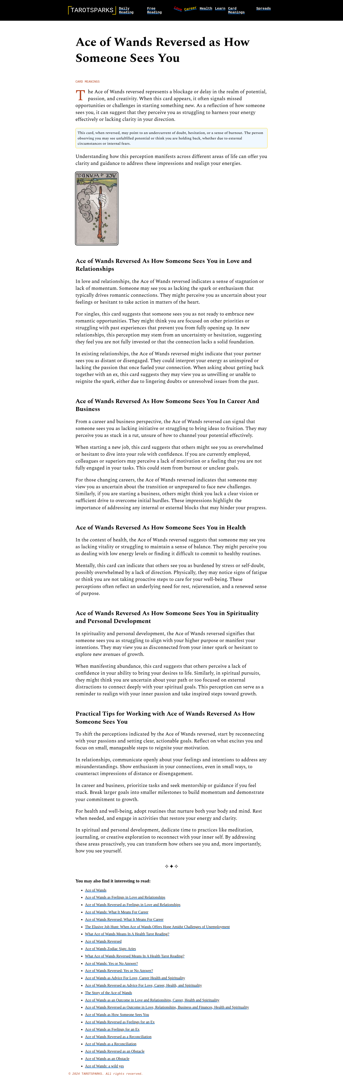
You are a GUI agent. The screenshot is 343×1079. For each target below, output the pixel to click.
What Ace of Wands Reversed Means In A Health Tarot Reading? (134, 959)
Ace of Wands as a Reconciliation (110, 1046)
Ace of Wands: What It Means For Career (116, 915)
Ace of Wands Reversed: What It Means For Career (124, 922)
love (178, 9)
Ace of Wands (95, 893)
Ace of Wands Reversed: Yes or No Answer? (119, 973)
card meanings (236, 11)
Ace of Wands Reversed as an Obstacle (115, 1054)
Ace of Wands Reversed (103, 944)
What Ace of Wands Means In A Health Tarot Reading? (127, 937)
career (190, 8)
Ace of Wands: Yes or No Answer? (111, 966)
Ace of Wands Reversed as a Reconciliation (118, 1039)
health (206, 9)
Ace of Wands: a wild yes (104, 1069)
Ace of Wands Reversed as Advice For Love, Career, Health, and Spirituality (143, 988)
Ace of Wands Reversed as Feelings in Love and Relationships (133, 907)
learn (220, 9)
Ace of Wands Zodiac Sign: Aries (110, 951)
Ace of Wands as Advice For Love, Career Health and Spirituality (135, 981)
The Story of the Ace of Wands (108, 995)
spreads (263, 9)
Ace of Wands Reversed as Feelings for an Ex (120, 1025)
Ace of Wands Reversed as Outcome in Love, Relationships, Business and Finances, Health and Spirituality (167, 1010)
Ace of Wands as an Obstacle (107, 1061)
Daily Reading (126, 11)
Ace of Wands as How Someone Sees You (117, 1017)
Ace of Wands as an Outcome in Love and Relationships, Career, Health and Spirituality (152, 1003)
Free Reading (154, 11)
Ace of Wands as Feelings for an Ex (112, 1032)
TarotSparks (92, 1077)
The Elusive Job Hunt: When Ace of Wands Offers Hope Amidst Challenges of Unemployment (157, 929)
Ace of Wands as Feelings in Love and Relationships (125, 900)
